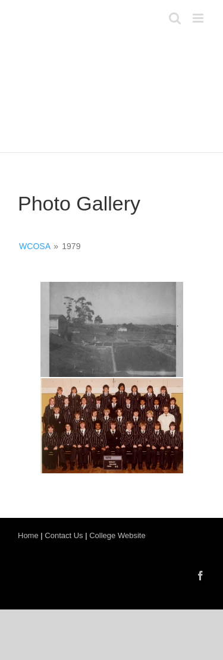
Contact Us (64, 535)
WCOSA (34, 246)
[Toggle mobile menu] (199, 18)
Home (28, 535)
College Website (117, 535)
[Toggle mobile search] (175, 18)
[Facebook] (200, 575)
